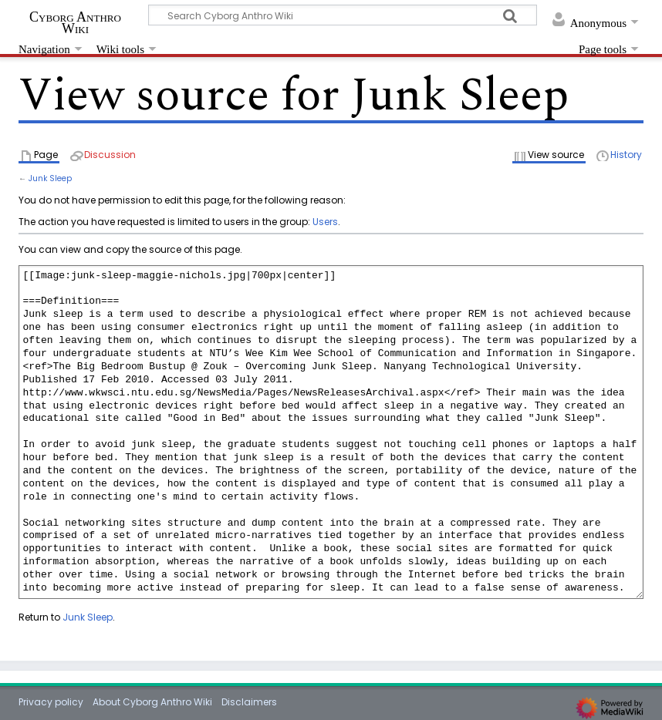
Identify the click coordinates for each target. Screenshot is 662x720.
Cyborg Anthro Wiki (75, 22)
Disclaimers (249, 701)
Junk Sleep (50, 178)
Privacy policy (51, 701)
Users (325, 221)
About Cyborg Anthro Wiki (152, 701)
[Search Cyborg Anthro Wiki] (342, 15)
